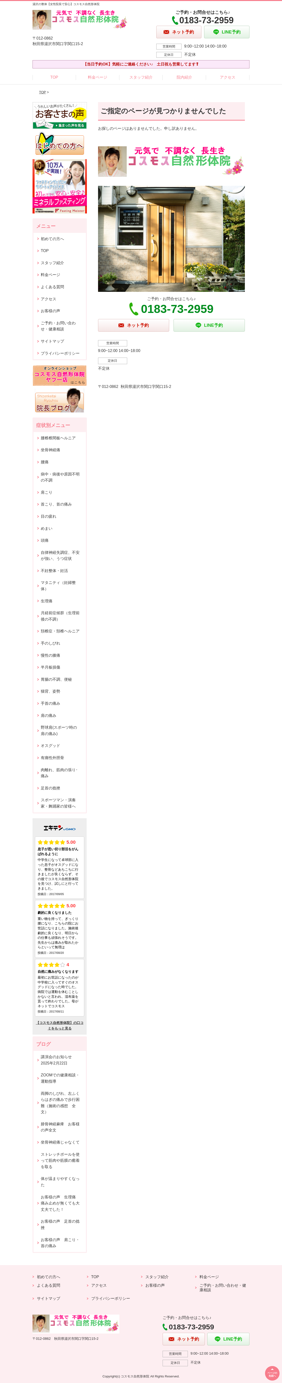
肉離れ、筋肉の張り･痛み (59, 773)
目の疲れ (48, 516)
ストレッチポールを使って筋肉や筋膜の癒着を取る (60, 1160)
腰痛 (45, 462)
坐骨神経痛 (50, 450)
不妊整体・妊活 (54, 571)
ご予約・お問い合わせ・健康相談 (58, 326)
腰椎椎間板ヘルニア (58, 438)
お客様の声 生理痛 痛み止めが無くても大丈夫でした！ (60, 1203)
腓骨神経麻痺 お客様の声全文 (60, 1127)
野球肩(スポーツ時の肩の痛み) (59, 730)
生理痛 (46, 601)
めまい (46, 528)
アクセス (227, 77)
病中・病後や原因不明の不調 (60, 477)
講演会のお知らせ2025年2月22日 (56, 1060)
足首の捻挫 (50, 788)
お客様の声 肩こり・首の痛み (60, 1243)
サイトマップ (52, 341)
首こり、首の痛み (56, 504)
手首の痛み (50, 703)
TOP (54, 77)
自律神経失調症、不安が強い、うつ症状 (60, 555)
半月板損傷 (50, 667)
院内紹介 (184, 77)
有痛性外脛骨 (52, 758)
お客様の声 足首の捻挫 (60, 1224)
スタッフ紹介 (141, 77)
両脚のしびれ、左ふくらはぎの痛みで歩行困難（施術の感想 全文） (60, 1102)
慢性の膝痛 (50, 655)
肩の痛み (48, 715)
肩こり (46, 492)
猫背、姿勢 (50, 691)
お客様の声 (50, 311)
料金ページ (97, 77)
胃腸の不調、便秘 (56, 679)
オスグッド (50, 746)
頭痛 (45, 540)
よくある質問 (52, 287)
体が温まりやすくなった (60, 1182)
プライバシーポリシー (60, 353)
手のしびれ (50, 643)
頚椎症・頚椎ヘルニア (60, 631)
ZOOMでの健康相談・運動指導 (60, 1078)
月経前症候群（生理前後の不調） (60, 616)
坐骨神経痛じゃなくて (60, 1142)
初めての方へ (52, 239)
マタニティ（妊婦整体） (58, 586)
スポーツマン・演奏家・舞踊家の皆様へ (58, 803)
